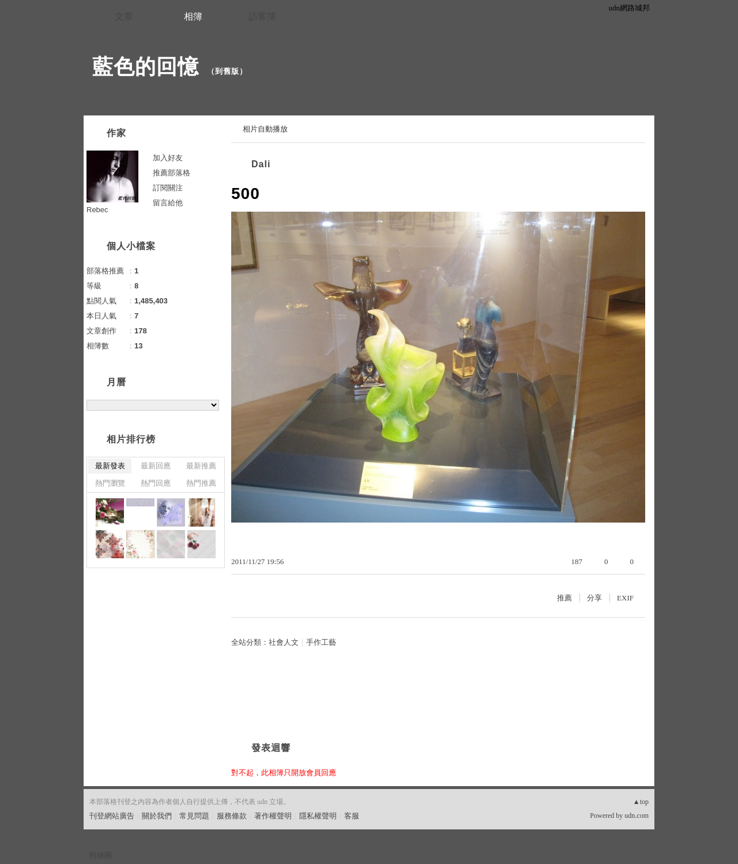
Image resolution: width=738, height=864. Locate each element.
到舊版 (227, 71)
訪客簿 (262, 16)
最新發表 (110, 465)
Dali (260, 164)
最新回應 (156, 465)
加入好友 (168, 157)
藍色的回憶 (145, 66)
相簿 (193, 16)
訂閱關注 (168, 187)
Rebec (97, 209)
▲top (641, 802)
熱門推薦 (201, 483)
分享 (594, 597)
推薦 (564, 597)
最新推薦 (201, 465)
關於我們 (157, 816)
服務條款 (232, 816)
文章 (124, 16)
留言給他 (168, 202)
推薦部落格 (171, 172)
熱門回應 (156, 483)
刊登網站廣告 (111, 816)
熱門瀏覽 (110, 483)
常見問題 (194, 816)
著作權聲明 (273, 816)
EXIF (625, 597)
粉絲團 (100, 855)
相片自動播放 (265, 129)
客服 (351, 816)
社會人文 (284, 642)
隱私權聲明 (318, 816)
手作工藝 (321, 642)
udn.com (636, 816)
